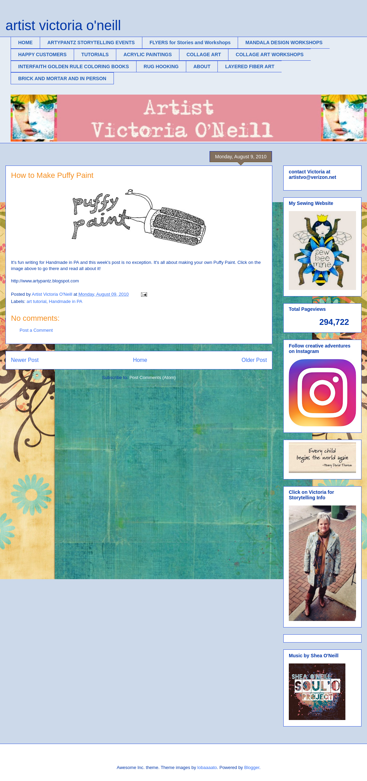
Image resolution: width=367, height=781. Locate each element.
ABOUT (202, 66)
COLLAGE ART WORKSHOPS (270, 54)
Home (140, 360)
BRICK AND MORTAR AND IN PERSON (62, 78)
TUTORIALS (95, 54)
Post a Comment (36, 330)
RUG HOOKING (161, 66)
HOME (25, 42)
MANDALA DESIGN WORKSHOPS (283, 42)
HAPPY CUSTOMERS (42, 54)
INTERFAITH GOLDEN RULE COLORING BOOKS (73, 66)
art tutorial (37, 301)
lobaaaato (207, 767)
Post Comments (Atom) (152, 377)
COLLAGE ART (204, 54)
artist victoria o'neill (63, 25)
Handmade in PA (65, 301)
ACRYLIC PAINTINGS (147, 54)
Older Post (254, 360)
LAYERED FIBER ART (249, 66)
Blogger (251, 767)
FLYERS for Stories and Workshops (190, 42)
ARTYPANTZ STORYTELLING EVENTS (91, 42)
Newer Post (25, 360)
